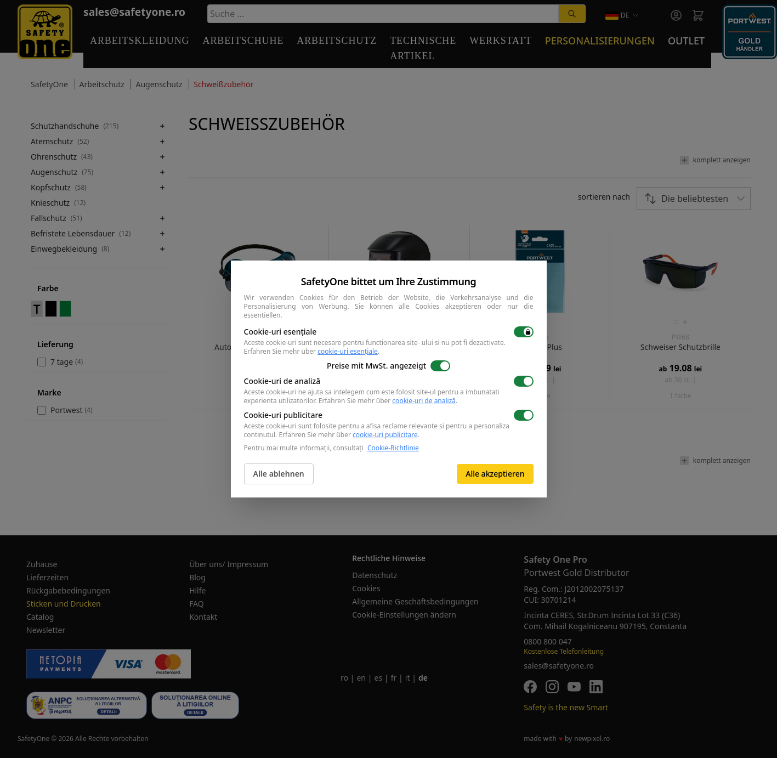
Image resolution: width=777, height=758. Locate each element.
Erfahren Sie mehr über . (312, 351)
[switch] (524, 331)
